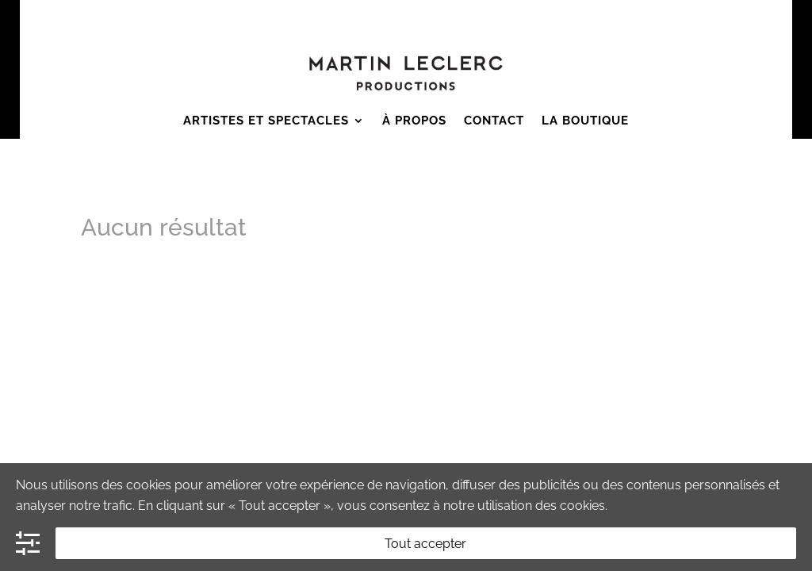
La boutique (585, 120)
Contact (494, 120)
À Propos (414, 120)
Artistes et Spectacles (266, 120)
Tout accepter (425, 543)
